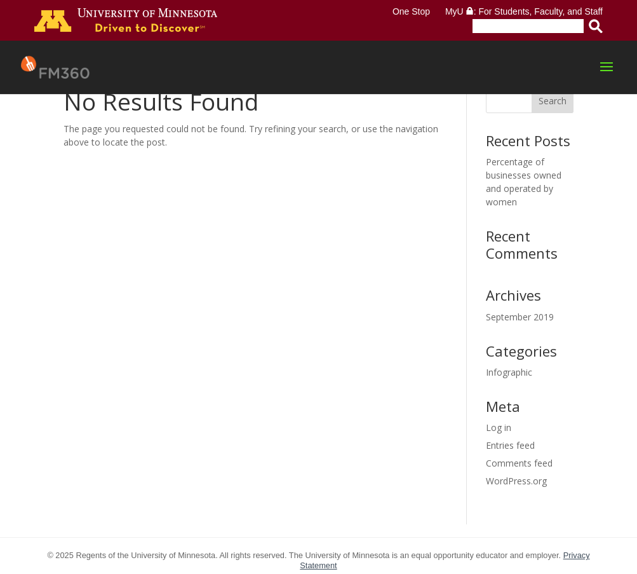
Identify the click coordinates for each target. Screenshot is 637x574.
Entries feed (510, 445)
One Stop (411, 11)
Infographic (509, 372)
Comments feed (519, 463)
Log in (498, 427)
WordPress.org (516, 481)
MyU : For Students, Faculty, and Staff (524, 11)
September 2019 (520, 317)
